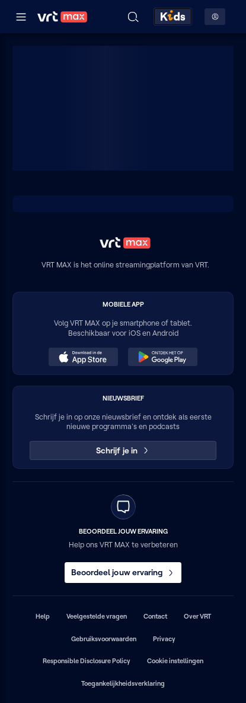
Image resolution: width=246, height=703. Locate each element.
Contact (155, 616)
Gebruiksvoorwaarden (103, 638)
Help (43, 616)
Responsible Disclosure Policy (86, 660)
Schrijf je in (123, 450)
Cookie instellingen (175, 660)
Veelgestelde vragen (96, 616)
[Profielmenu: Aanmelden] (215, 16)
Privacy (164, 638)
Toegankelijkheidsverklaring (123, 683)
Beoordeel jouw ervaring (123, 572)
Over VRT (197, 616)
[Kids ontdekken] (172, 17)
